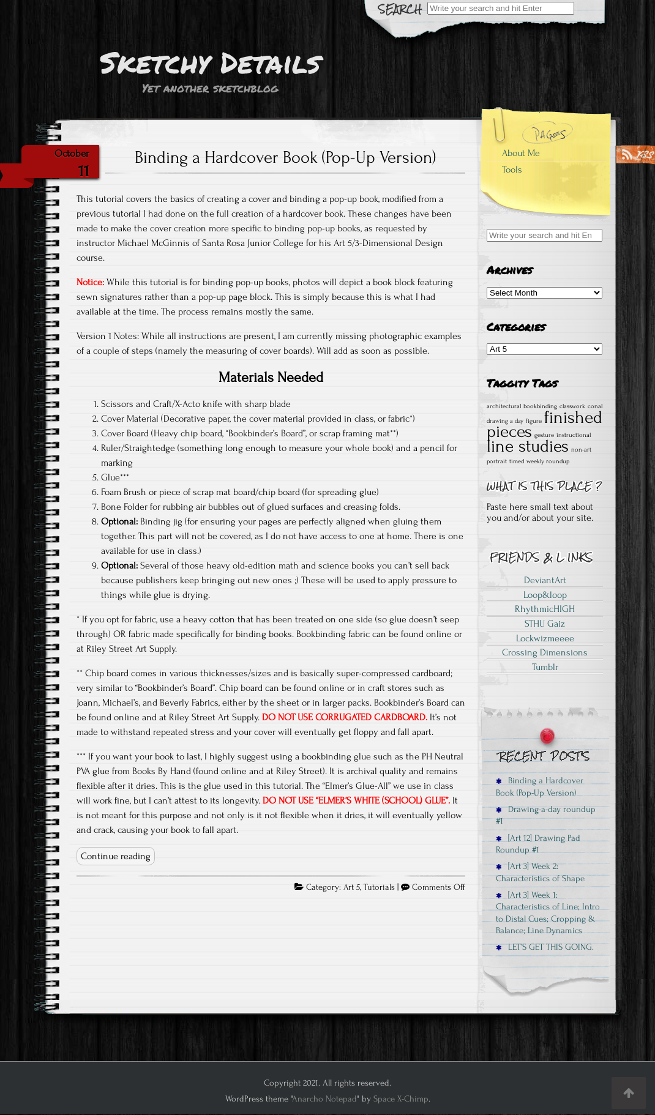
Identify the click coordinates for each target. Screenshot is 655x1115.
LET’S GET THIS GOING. (545, 947)
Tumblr (545, 667)
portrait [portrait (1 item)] (497, 461)
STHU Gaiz (545, 623)
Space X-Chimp (401, 1099)
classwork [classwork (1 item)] (572, 406)
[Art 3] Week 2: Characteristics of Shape (540, 872)
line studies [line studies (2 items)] (528, 446)
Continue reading (116, 856)
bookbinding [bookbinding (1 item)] (540, 406)
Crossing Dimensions (545, 652)
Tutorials (379, 887)
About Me (521, 152)
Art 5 (351, 887)
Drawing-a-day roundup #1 (546, 815)
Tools (512, 169)
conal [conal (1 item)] (595, 406)
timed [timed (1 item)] (516, 461)
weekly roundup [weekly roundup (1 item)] (547, 461)
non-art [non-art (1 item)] (581, 449)
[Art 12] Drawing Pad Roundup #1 (538, 844)
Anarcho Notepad (324, 1099)
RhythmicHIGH (545, 608)
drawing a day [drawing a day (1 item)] (505, 421)
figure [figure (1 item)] (534, 421)
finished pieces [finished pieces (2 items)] (544, 425)
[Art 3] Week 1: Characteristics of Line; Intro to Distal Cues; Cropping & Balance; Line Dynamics (548, 913)
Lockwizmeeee (545, 638)
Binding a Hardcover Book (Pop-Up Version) (285, 157)
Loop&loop (545, 594)
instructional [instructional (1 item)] (573, 435)
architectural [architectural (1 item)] (504, 406)
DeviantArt (545, 580)
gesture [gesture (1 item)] (544, 435)
